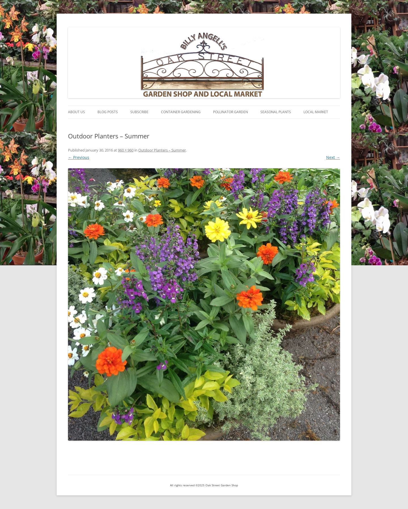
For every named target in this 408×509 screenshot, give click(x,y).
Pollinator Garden (230, 112)
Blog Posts (107, 112)
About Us (76, 112)
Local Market (315, 112)
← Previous (78, 157)
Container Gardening (181, 112)
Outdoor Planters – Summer (162, 150)
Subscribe (139, 112)
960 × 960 (125, 150)
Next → (333, 157)
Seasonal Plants (275, 112)
